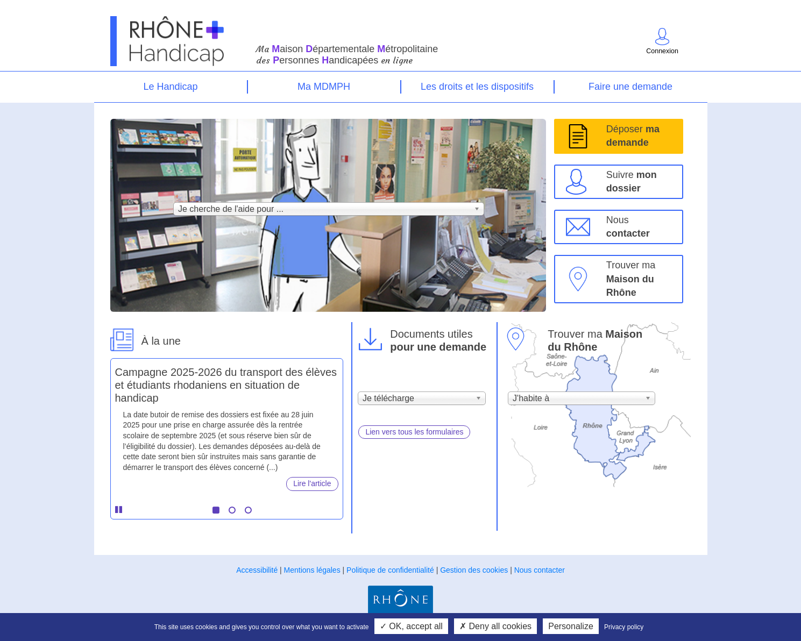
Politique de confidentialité (390, 570)
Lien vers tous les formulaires (414, 432)
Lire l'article (312, 483)
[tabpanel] (226, 425)
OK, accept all (411, 626)
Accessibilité (257, 570)
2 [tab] (231, 510)
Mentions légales (312, 570)
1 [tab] (215, 510)
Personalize (570, 626)
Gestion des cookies (474, 570)
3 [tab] (248, 510)
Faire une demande (630, 86)
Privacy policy (623, 627)
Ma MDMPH (323, 86)
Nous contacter (539, 570)
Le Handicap (170, 86)
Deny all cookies (495, 626)
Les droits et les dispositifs (477, 86)
